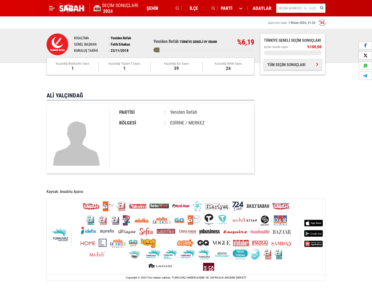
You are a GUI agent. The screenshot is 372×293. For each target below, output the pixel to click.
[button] (161, 8)
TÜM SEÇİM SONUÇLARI (292, 64)
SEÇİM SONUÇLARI (120, 8)
